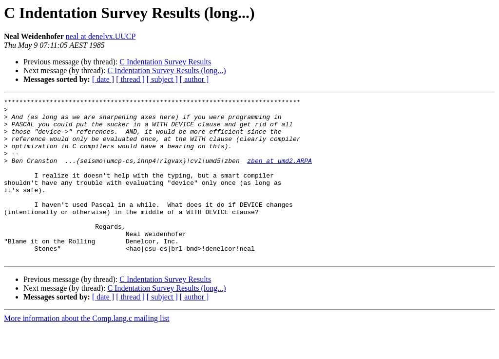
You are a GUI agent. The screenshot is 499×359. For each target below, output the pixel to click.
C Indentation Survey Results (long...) (166, 70)
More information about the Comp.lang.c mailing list (87, 350)
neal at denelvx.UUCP (101, 36)
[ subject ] (162, 79)
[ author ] (194, 79)
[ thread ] (130, 79)
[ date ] (103, 79)
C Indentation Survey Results (165, 62)
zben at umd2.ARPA (279, 173)
